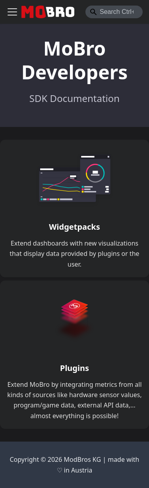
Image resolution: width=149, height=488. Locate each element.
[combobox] (114, 12)
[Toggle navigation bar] (12, 12)
